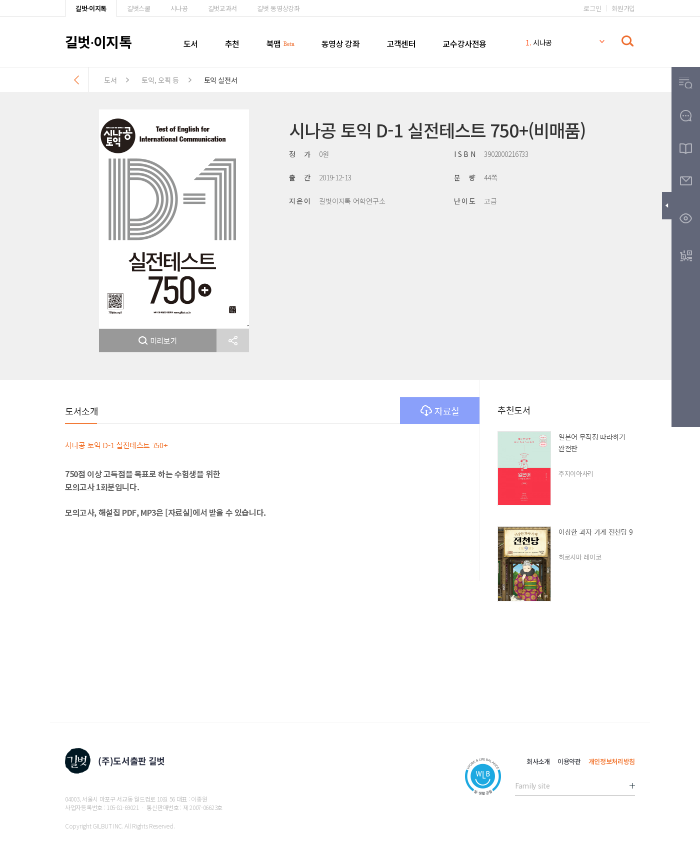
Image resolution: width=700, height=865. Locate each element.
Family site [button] (532, 786)
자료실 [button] (440, 410)
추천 (232, 43)
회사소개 (538, 761)
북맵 (273, 43)
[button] (232, 340)
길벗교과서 (222, 8)
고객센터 (401, 43)
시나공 (179, 8)
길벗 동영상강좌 (278, 8)
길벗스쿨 (138, 8)
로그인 (592, 8)
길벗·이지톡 (91, 8)
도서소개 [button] (81, 410)
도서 (191, 43)
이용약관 (569, 761)
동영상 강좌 (341, 43)
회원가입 (623, 8)
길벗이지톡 (98, 41)
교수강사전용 (464, 43)
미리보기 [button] (158, 340)
